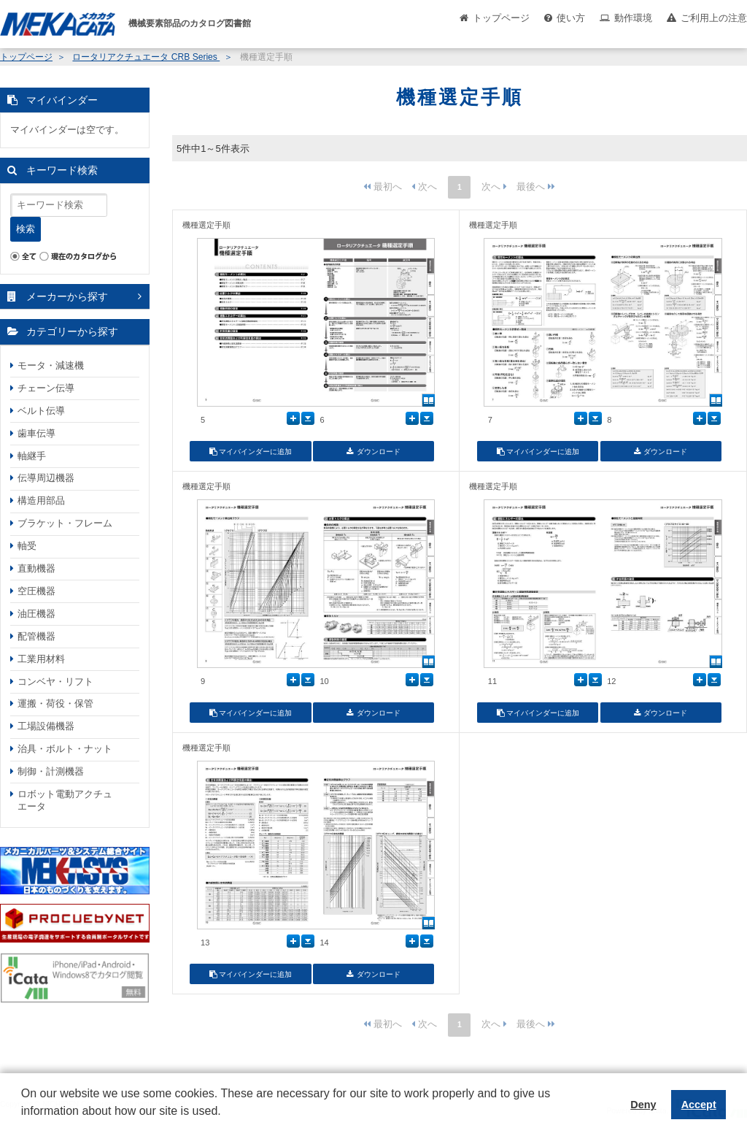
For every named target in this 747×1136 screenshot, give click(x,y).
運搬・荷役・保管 (55, 703)
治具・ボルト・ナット (65, 748)
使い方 (571, 17)
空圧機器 (36, 591)
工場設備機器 (46, 726)
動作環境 (633, 17)
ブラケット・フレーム (65, 523)
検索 (25, 228)
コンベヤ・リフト (55, 681)
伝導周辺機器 (46, 477)
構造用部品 (41, 500)
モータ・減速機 (51, 365)
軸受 (27, 545)
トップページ (501, 17)
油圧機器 (36, 613)
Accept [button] (698, 1104)
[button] (23, 1122)
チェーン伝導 (46, 388)
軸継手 (32, 455)
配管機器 (36, 636)
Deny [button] (643, 1104)
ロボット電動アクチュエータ (65, 800)
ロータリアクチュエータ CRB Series (146, 57)
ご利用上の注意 (714, 17)
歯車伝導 (36, 433)
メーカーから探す (67, 296)
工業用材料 (41, 658)
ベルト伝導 (41, 410)
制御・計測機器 (51, 771)
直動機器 (36, 568)
